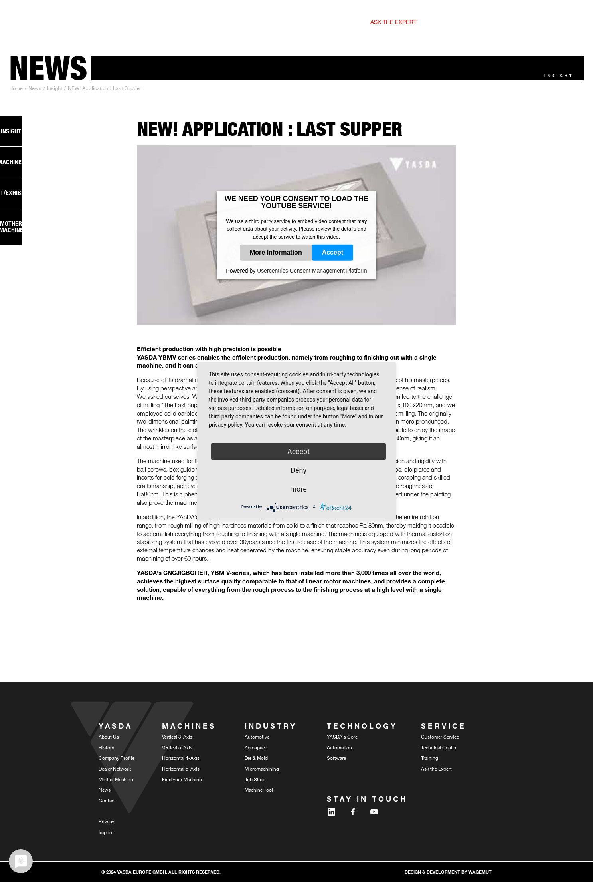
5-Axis (148, 22)
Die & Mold (256, 758)
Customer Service (440, 736)
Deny (298, 470)
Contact (107, 800)
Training (429, 758)
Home (16, 88)
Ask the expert (393, 21)
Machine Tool (259, 789)
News (35, 88)
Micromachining (262, 768)
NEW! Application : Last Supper (104, 88)
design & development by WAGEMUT (448, 871)
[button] (307, 19)
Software (336, 758)
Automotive (257, 736)
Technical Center (439, 747)
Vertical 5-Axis (177, 747)
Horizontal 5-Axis (181, 768)
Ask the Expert (436, 768)
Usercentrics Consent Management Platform (312, 270)
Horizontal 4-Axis (181, 758)
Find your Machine (182, 779)
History (106, 747)
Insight (54, 88)
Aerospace (256, 747)
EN (522, 21)
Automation (339, 747)
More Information (276, 252)
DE (532, 21)
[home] (49, 19)
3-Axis (119, 22)
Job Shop (255, 779)
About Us (109, 736)
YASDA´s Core (342, 736)
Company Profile (116, 758)
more (298, 488)
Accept (332, 252)
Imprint (106, 832)
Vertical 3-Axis (177, 736)
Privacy (106, 821)
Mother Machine (116, 779)
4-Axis (205, 22)
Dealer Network (115, 768)
